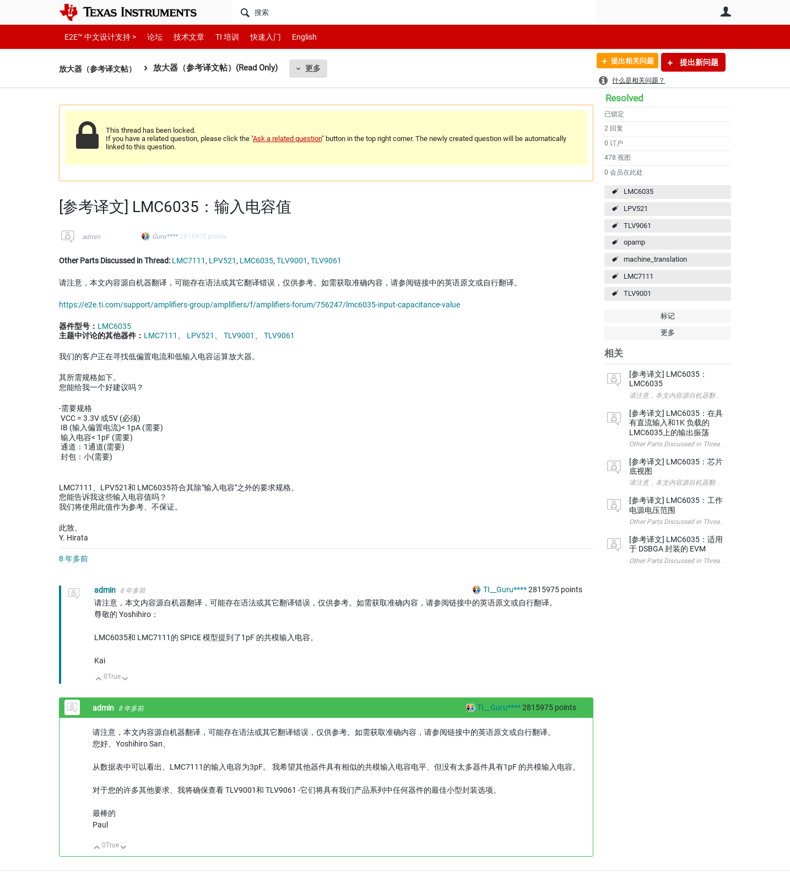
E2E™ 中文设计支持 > (97, 37)
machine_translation (655, 259)
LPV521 (636, 208)
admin (91, 237)
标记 (668, 316)
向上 (99, 679)
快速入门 (254, 37)
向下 (125, 679)
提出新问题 (698, 62)
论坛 (149, 37)
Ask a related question (287, 138)
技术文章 (181, 37)
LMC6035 (638, 191)
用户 (725, 11)
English (291, 37)
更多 (318, 68)
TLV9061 (637, 225)
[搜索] (414, 12)
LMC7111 (638, 276)
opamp (634, 242)
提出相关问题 (628, 62)
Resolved (624, 98)
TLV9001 (637, 293)
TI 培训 (218, 37)
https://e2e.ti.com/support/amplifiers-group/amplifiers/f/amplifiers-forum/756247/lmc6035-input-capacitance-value (259, 304)
